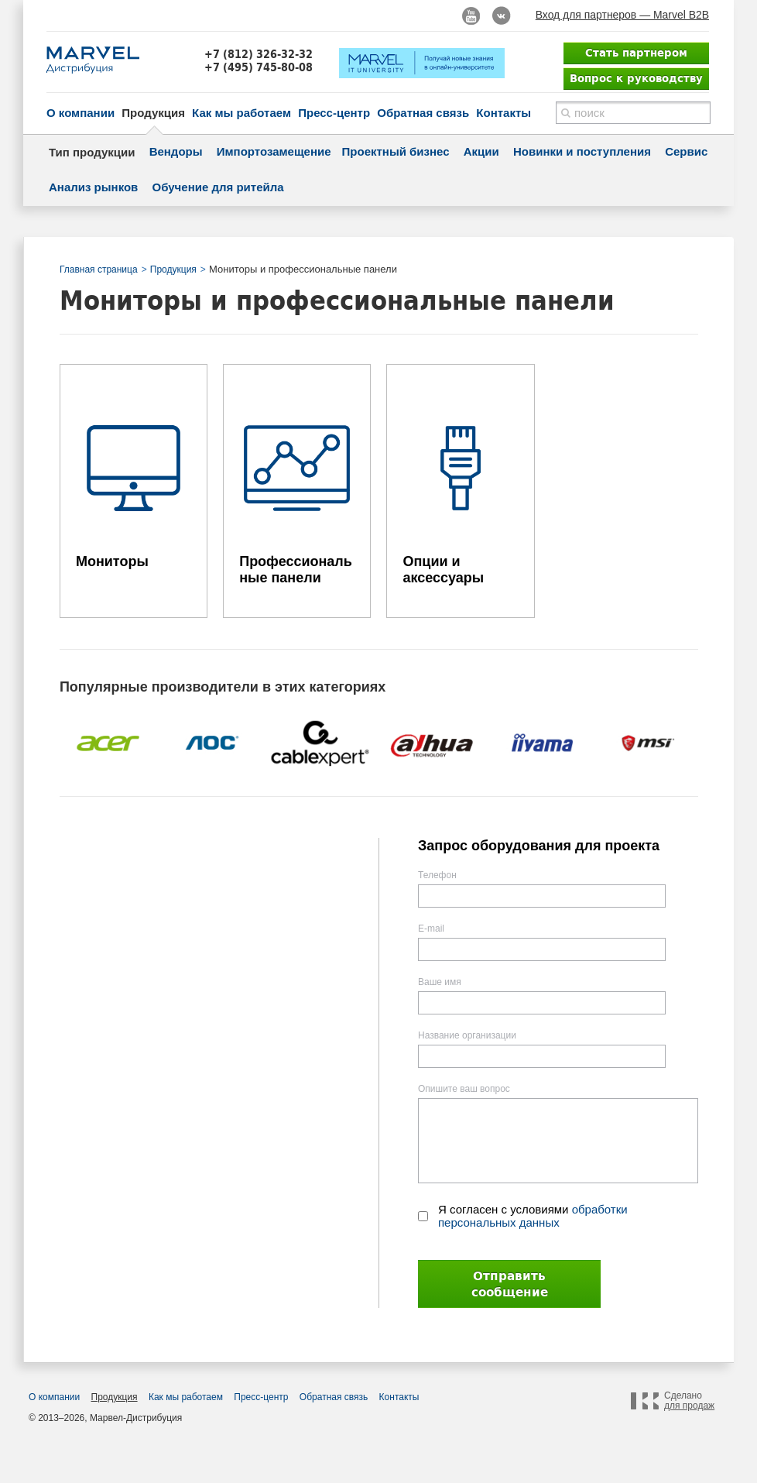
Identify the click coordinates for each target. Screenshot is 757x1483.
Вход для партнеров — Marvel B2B (622, 15)
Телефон (437, 875)
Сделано (689, 1401)
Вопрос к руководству (636, 78)
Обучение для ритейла (218, 187)
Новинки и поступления (582, 151)
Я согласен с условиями (533, 1216)
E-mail (431, 928)
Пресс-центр (334, 112)
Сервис (686, 151)
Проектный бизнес (396, 151)
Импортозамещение (274, 151)
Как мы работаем (241, 112)
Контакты (503, 112)
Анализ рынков (93, 187)
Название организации (467, 1035)
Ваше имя (439, 982)
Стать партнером (636, 52)
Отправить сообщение (509, 1284)
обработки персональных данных (533, 1216)
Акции (481, 151)
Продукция (153, 112)
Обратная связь (423, 112)
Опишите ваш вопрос (464, 1088)
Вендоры (176, 151)
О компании (80, 112)
